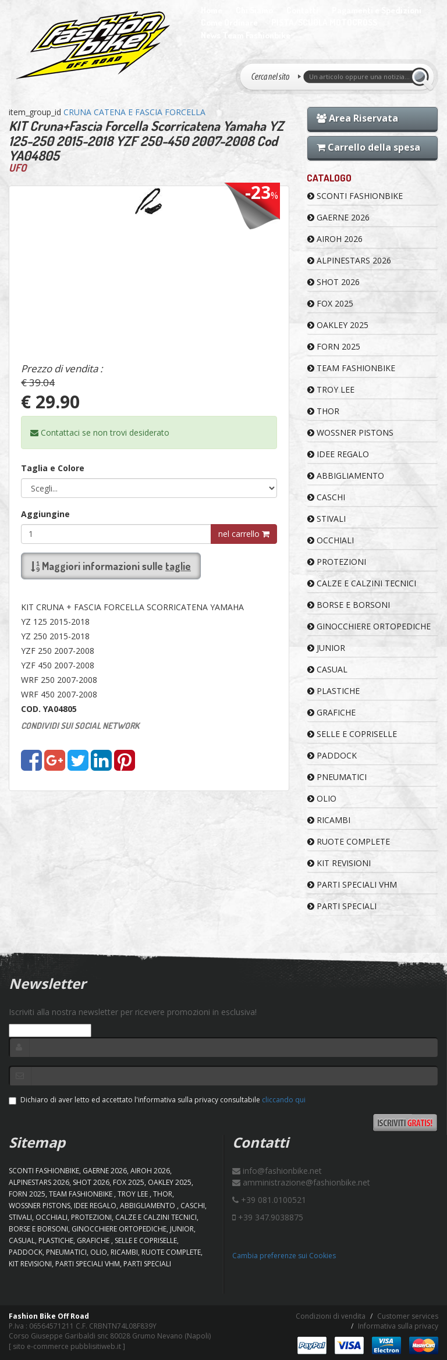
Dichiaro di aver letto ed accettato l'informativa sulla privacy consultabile (157, 1100)
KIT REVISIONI (339, 862)
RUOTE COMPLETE (348, 841)
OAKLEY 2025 (337, 324)
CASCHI (326, 497)
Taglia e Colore (52, 467)
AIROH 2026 (335, 238)
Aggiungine (45, 513)
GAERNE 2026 (338, 217)
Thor (323, 410)
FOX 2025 (330, 303)
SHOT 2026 (333, 281)
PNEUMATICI (337, 776)
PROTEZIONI (336, 561)
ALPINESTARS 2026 (349, 260)
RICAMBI (328, 819)
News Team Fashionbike (245, 35)
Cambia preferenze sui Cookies (284, 1256)
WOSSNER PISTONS (350, 432)
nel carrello (243, 533)
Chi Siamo (254, 10)
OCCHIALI (330, 540)
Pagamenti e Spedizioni (376, 10)
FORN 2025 (333, 346)
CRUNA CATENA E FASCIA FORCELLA (134, 112)
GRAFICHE (331, 712)
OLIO (321, 798)
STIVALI (326, 518)
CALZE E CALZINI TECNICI (361, 583)
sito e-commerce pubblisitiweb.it (67, 1346)
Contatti (302, 10)
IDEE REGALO (338, 454)
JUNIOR (326, 647)
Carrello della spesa (368, 147)
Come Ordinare (229, 22)
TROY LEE (330, 389)
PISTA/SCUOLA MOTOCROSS (324, 22)
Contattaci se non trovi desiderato (99, 432)
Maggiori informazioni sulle (111, 566)
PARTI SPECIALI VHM (352, 884)
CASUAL (327, 669)
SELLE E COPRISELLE (352, 733)
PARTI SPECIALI (342, 906)
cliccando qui (284, 1100)
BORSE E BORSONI (348, 604)
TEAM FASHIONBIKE (351, 367)
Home (211, 10)
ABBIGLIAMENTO (345, 475)
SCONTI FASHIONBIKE (355, 195)
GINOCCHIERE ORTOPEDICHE (369, 626)
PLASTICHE (333, 690)
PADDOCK (332, 755)
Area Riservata (357, 118)
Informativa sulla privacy (398, 1326)
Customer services (407, 1316)
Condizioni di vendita (331, 1316)
